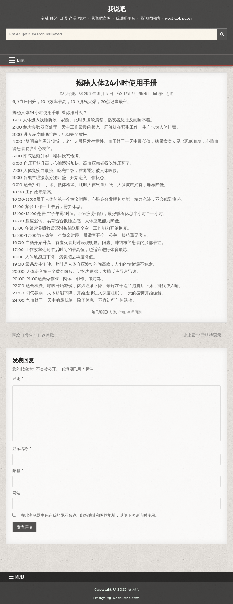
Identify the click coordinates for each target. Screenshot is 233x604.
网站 (16, 493)
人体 (112, 311)
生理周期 (134, 311)
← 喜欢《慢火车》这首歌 (30, 335)
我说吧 (116, 9)
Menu (21, 60)
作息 (121, 311)
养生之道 (165, 93)
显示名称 (21, 449)
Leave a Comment (136, 93)
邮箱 (17, 471)
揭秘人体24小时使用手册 (116, 83)
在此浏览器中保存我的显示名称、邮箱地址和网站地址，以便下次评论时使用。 (90, 515)
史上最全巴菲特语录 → (205, 335)
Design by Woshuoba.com (116, 598)
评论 (17, 379)
